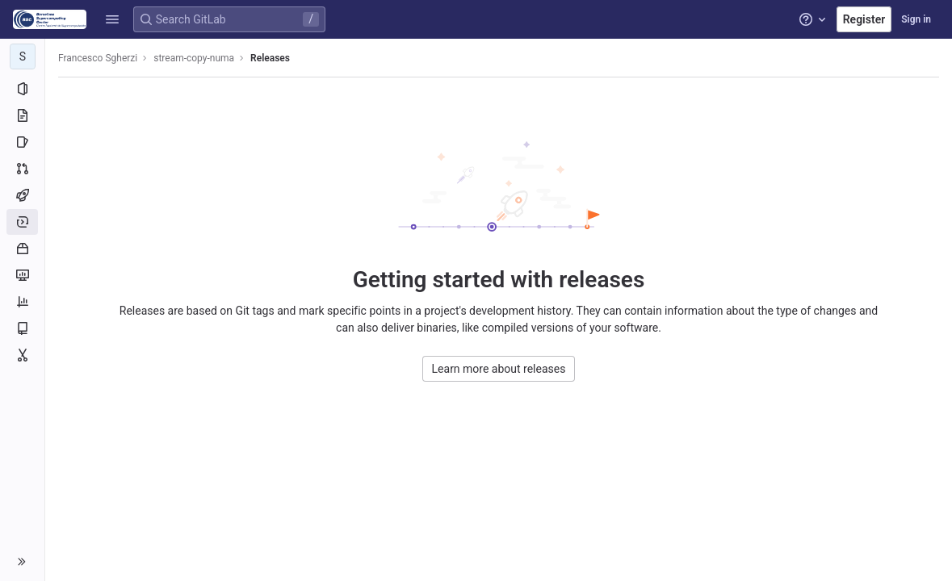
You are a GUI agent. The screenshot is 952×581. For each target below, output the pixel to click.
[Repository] (22, 115)
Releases (270, 58)
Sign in (916, 19)
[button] (112, 19)
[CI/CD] (22, 195)
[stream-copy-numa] (22, 56)
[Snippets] (22, 355)
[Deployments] (22, 222)
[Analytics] (22, 302)
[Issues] (22, 142)
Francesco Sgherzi (97, 58)
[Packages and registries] (22, 248)
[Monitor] (22, 275)
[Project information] (22, 89)
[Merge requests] (22, 169)
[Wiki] (22, 328)
